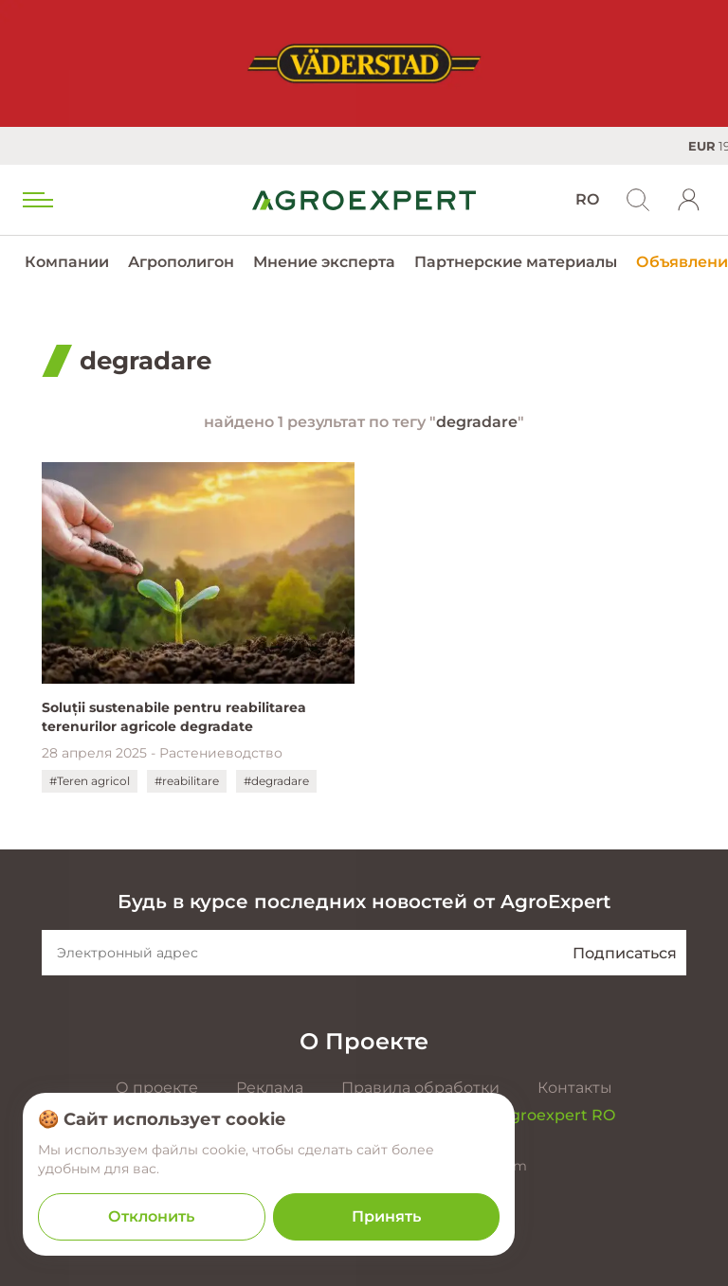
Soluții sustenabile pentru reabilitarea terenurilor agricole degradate (174, 717)
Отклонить (151, 1216)
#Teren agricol (89, 781)
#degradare (276, 781)
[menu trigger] (36, 199)
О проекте (157, 1088)
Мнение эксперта (324, 262)
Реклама (269, 1088)
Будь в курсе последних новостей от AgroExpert (364, 901)
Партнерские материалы (515, 262)
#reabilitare (187, 781)
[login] (689, 200)
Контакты (574, 1088)
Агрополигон (181, 262)
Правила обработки (420, 1088)
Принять (386, 1216)
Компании (67, 262)
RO (587, 199)
